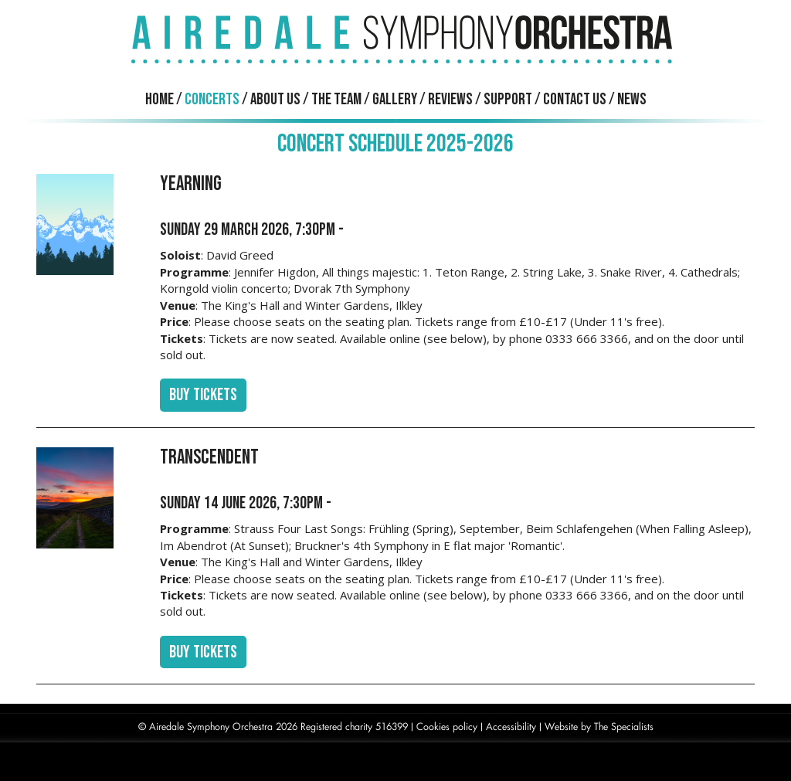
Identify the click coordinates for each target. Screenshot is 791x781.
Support (508, 99)
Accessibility (511, 726)
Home (159, 99)
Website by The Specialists (599, 726)
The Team (336, 99)
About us (275, 99)
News (632, 99)
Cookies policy (446, 726)
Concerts (212, 99)
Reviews (450, 99)
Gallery (394, 99)
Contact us (574, 99)
